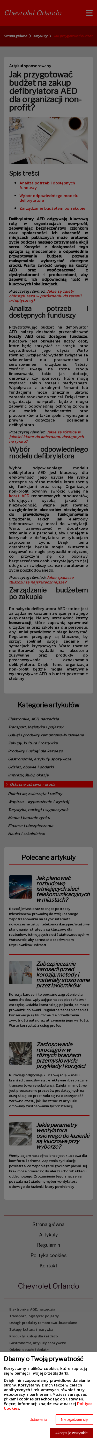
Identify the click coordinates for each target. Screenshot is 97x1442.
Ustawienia (38, 1419)
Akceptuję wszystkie (71, 1433)
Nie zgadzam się (74, 1419)
